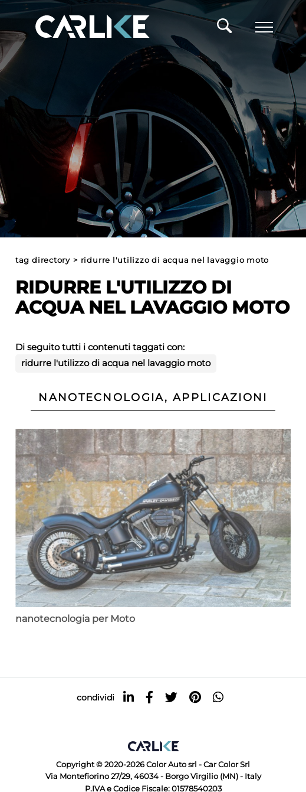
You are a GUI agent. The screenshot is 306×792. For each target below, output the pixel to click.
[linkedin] (128, 697)
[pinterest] (195, 697)
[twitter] (171, 697)
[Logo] (75, 27)
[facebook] (149, 697)
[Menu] (264, 27)
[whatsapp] (218, 697)
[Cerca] (224, 29)
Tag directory (42, 260)
